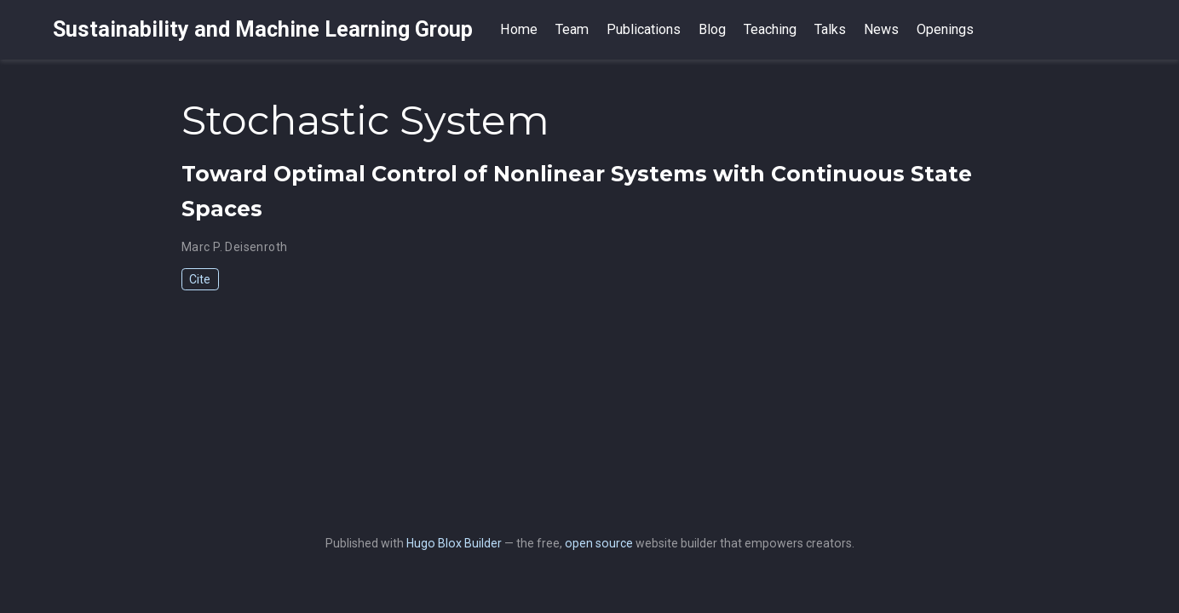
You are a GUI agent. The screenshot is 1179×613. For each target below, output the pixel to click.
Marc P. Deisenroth (234, 247)
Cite (199, 279)
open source (599, 543)
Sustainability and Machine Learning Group (263, 29)
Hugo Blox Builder (454, 543)
